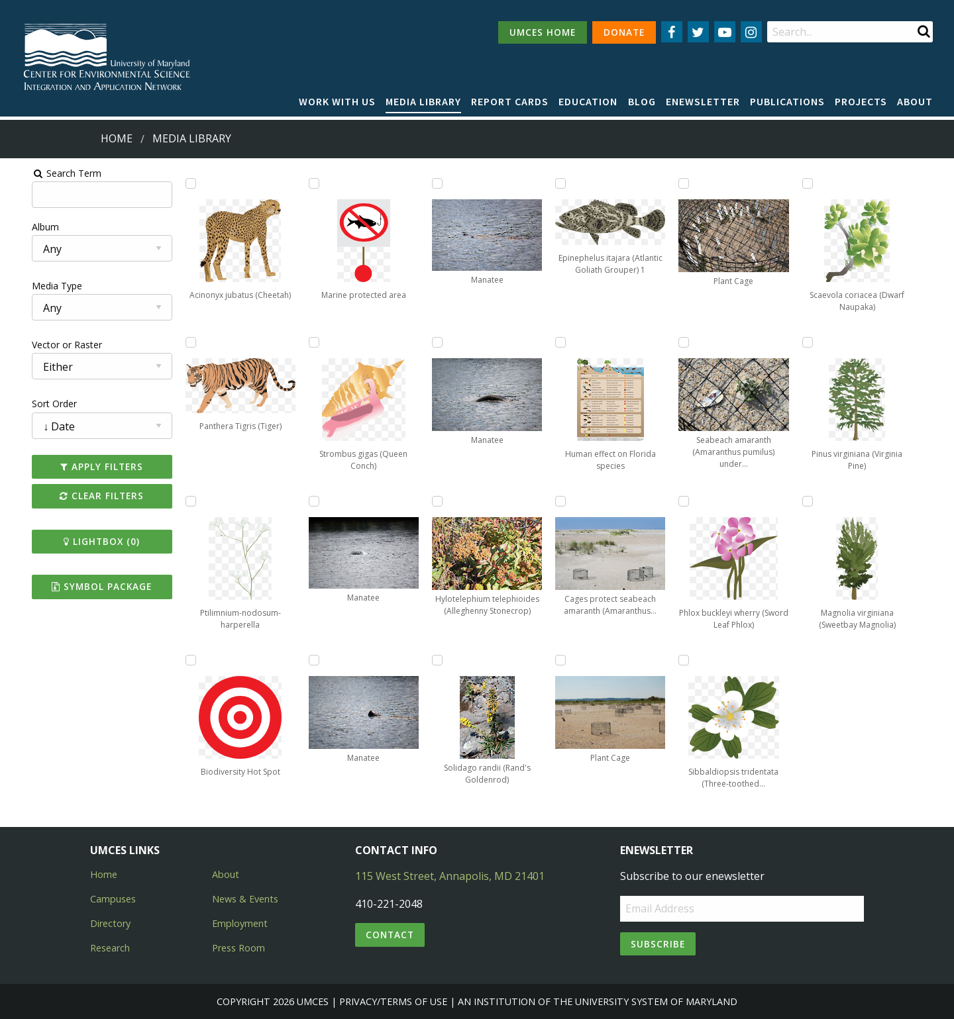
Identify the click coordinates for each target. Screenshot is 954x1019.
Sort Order (31, 403)
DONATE (624, 32)
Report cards (510, 101)
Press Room (238, 948)
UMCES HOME (542, 32)
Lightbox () (82, 541)
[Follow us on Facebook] (671, 31)
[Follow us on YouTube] (724, 31)
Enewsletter (703, 101)
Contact (390, 934)
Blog (642, 101)
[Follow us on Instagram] (751, 31)
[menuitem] (337, 102)
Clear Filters (82, 495)
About (915, 101)
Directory (110, 923)
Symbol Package (82, 586)
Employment (240, 923)
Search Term (43, 173)
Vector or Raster (44, 344)
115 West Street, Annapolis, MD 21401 (450, 876)
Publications (787, 101)
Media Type (34, 285)
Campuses (113, 899)
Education (587, 101)
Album (22, 226)
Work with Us (337, 101)
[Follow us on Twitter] (698, 31)
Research (110, 948)
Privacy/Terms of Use (393, 1001)
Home (116, 138)
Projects (861, 101)
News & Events (245, 899)
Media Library (423, 101)
